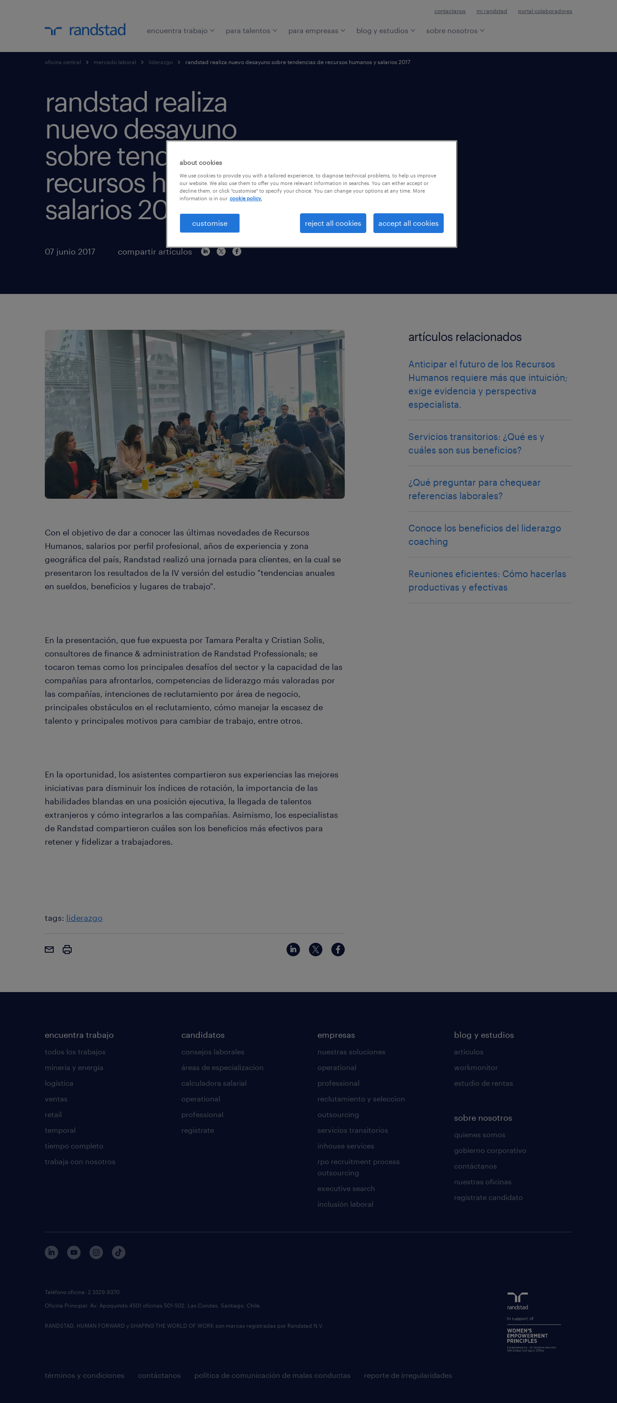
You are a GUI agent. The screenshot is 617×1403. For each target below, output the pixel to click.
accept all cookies (408, 223)
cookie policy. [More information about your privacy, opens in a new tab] (246, 198)
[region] (311, 194)
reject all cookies (333, 223)
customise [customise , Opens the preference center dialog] (209, 223)
